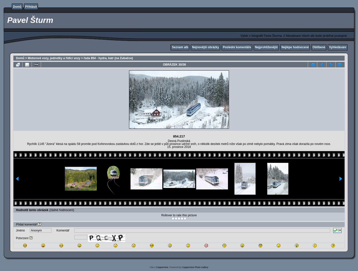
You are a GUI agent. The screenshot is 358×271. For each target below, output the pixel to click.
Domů (17, 6)
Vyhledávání (337, 47)
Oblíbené (319, 47)
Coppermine (162, 267)
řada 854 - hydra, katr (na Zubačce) (108, 58)
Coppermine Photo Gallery (195, 267)
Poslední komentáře (237, 47)
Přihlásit (31, 6)
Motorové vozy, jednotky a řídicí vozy (54, 58)
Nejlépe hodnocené (295, 47)
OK (337, 230)
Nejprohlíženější (266, 47)
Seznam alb (180, 47)
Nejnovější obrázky (205, 47)
